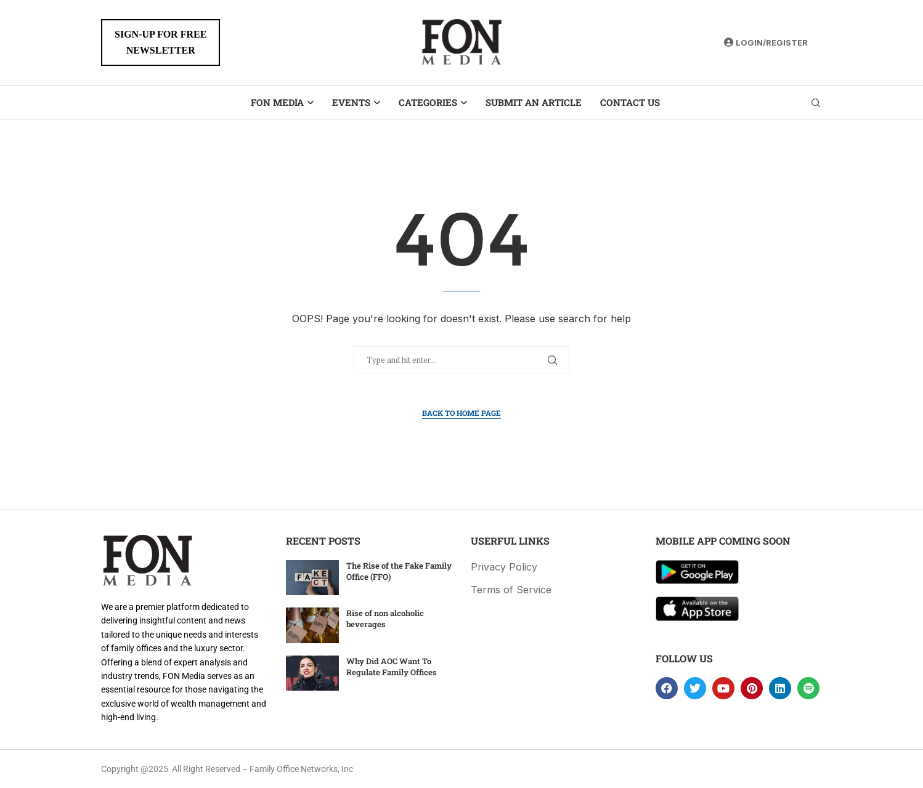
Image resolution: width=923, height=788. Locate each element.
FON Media (277, 102)
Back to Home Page (461, 413)
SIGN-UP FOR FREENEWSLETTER (160, 42)
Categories (428, 102)
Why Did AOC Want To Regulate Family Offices (391, 667)
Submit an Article (534, 102)
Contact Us (630, 102)
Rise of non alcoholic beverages (385, 618)
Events (351, 102)
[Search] (816, 103)
